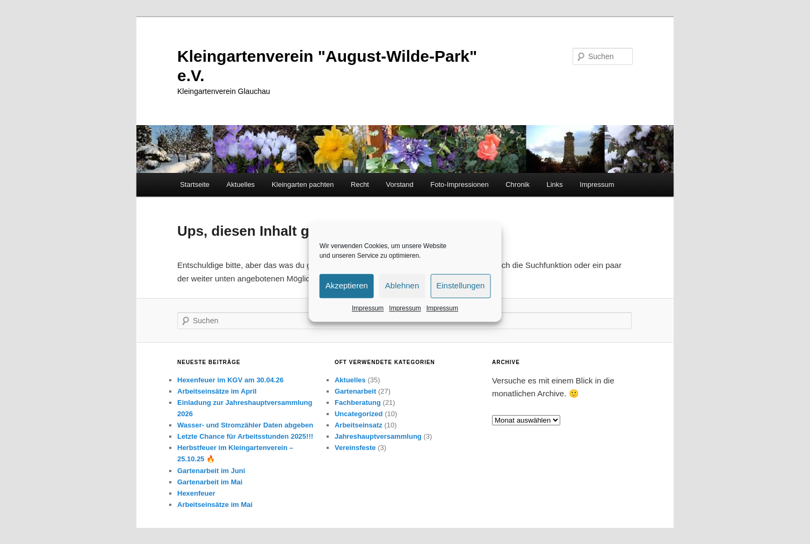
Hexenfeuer (196, 493)
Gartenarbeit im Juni (211, 471)
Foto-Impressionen (459, 184)
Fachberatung (358, 402)
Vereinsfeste (355, 448)
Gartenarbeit (355, 391)
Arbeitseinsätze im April (217, 391)
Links (555, 184)
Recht (360, 184)
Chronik (517, 184)
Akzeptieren (347, 285)
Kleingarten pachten (303, 184)
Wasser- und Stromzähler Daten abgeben (245, 425)
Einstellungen (460, 285)
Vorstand (399, 184)
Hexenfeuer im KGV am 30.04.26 (230, 380)
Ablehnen (402, 285)
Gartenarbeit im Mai (209, 482)
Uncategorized (359, 414)
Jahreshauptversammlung (378, 436)
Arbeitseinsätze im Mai (214, 505)
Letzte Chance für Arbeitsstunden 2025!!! (245, 436)
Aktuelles (241, 184)
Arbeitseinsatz (358, 425)
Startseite (194, 184)
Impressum (368, 308)
